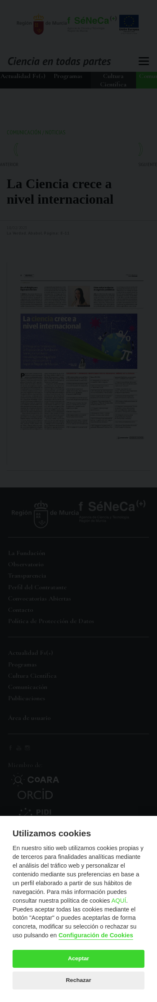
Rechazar (78, 980)
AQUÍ (118, 900)
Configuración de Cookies (96, 935)
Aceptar (78, 958)
